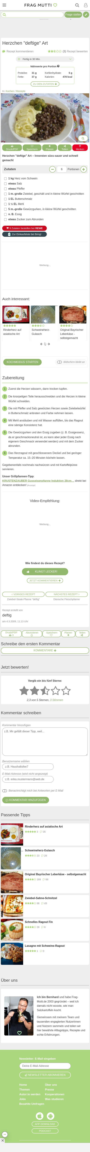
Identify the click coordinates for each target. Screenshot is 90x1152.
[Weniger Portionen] (52, 169)
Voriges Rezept (23, 594)
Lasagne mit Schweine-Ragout (45, 945)
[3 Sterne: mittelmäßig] (45, 691)
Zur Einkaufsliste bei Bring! (24, 234)
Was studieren (54, 1099)
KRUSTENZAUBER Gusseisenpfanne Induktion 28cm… (38, 480)
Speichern (32, 147)
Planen (49, 147)
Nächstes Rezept (66, 594)
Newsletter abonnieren (45, 1074)
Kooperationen (54, 1094)
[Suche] (77, 5)
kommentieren (17, 51)
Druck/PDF (12, 147)
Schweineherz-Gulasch (41, 331)
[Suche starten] (4, 15)
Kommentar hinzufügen (45, 740)
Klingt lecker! (46, 571)
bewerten (68, 51)
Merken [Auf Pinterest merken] (80, 147)
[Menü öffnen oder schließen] (4, 5)
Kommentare (45, 650)
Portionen (73, 169)
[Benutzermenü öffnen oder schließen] (85, 5)
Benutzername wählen (15, 761)
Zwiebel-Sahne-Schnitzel (41, 898)
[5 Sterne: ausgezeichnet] (66, 691)
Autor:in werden (29, 1094)
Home (23, 1084)
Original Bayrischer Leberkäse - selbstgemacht (71, 333)
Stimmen (56, 700)
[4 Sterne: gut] (55, 691)
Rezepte (20, 91)
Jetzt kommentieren (45, 580)
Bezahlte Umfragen (31, 1103)
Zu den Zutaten (45, 84)
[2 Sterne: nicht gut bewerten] (34, 691)
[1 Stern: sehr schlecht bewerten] (24, 691)
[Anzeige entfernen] (2, 1140)
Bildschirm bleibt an (74, 362)
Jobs (22, 1099)
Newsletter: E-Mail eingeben (37, 1058)
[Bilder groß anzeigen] (83, 138)
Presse (49, 1089)
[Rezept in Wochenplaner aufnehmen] (68, 633)
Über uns (51, 1084)
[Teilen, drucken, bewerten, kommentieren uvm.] (5, 1134)
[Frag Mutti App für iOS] (39, 1117)
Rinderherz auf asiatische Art (12, 331)
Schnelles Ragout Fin (39, 922)
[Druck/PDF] (11, 633)
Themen (24, 1089)
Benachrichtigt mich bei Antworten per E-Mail (36, 790)
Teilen (65, 147)
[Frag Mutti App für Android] (50, 1117)
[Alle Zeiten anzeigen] (70, 59)
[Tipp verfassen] (86, 15)
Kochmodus (22, 362)
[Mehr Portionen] (83, 169)
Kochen (10, 91)
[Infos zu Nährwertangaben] (58, 66)
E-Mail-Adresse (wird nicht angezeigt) (25, 773)
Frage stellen (73, 14)
